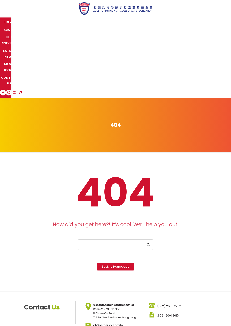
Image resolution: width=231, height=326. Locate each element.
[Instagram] (189, 22)
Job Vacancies (79, 316)
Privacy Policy (58, 316)
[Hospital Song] (200, 22)
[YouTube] (195, 22)
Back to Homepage (115, 196)
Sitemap (25, 316)
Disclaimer (41, 316)
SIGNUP (152, 298)
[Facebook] (183, 22)
